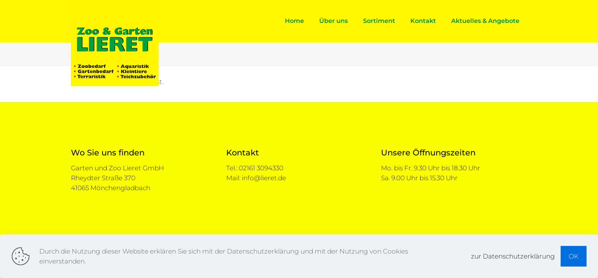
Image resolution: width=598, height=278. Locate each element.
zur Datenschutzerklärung (513, 256)
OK (574, 256)
